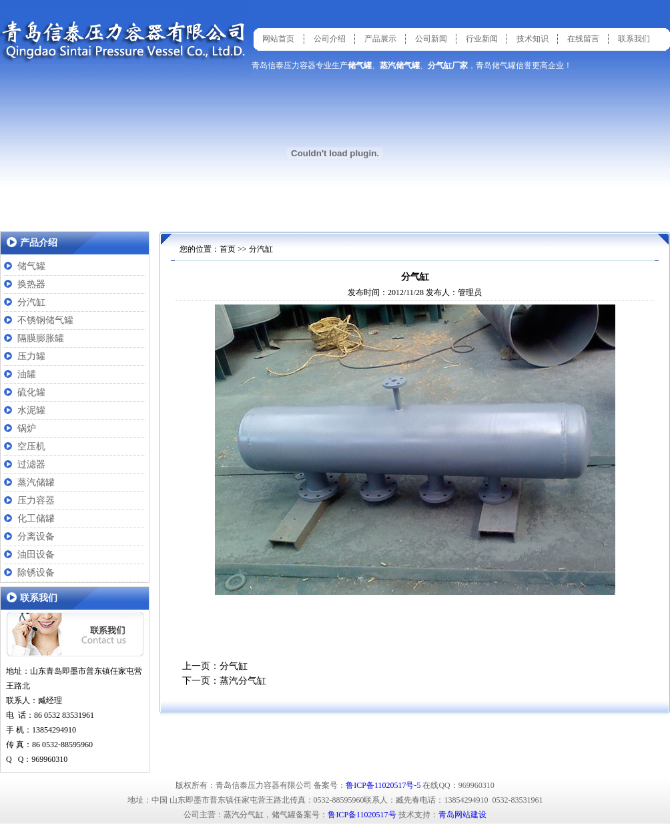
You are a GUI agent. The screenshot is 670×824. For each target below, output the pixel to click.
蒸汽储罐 (36, 482)
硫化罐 (31, 392)
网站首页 (278, 38)
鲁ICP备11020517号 (362, 814)
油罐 (26, 374)
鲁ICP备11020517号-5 (383, 785)
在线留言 (583, 38)
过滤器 (31, 464)
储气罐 (31, 266)
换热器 (31, 284)
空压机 (31, 446)
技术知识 (533, 38)
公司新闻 (431, 38)
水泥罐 (31, 410)
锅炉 (26, 428)
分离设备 (36, 537)
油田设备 (36, 555)
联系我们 (634, 38)
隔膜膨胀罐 (40, 338)
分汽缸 (31, 302)
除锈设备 (36, 573)
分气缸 (234, 666)
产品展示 (380, 38)
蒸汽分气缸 (243, 681)
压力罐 (31, 356)
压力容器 (36, 500)
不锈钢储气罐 (45, 320)
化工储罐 (36, 518)
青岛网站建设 (462, 814)
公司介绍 (330, 38)
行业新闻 (482, 38)
